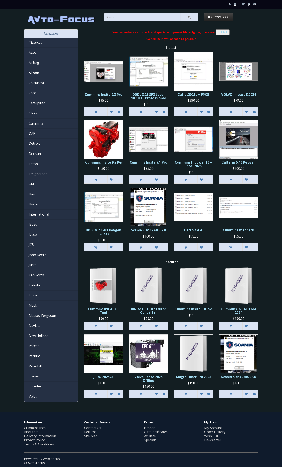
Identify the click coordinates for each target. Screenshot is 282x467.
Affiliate (150, 436)
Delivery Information (40, 436)
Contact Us (92, 427)
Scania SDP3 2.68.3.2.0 (148, 230)
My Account (213, 427)
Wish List (211, 436)
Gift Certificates (156, 432)
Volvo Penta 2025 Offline (149, 379)
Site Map (91, 436)
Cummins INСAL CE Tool (103, 311)
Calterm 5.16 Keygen (238, 162)
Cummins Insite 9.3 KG (103, 162)
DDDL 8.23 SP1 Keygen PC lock (103, 232)
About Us (31, 432)
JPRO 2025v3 (103, 377)
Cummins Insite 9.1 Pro (148, 162)
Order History (214, 432)
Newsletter (212, 440)
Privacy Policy (34, 440)
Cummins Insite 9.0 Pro (193, 309)
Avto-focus (51, 459)
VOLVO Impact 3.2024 (238, 94)
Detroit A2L (193, 230)
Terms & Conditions (39, 444)
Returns (90, 432)
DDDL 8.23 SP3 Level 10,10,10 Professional (148, 96)
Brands (149, 427)
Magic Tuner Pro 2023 (193, 377)
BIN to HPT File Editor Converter (148, 311)
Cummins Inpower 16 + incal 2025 (193, 164)
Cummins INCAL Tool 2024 (238, 311)
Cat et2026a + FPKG (193, 94)
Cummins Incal (35, 427)
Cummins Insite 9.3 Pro (103, 94)
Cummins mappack (238, 230)
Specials (150, 440)
